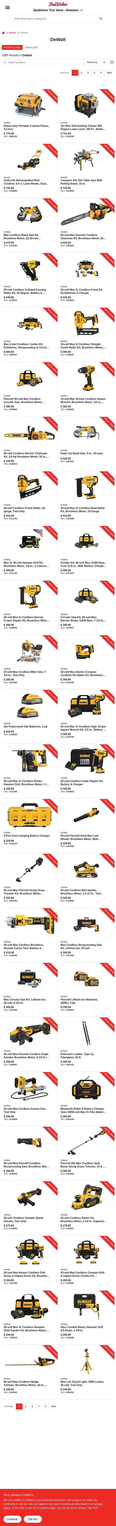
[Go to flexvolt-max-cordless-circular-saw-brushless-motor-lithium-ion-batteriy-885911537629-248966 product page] (30, 389)
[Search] (101, 18)
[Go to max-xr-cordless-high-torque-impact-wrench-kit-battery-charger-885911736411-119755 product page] (86, 717)
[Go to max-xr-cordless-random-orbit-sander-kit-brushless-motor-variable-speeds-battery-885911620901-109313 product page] (30, 1317)
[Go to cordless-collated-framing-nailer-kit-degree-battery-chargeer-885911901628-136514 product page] (30, 280)
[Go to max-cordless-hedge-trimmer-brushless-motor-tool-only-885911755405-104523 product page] (30, 1372)
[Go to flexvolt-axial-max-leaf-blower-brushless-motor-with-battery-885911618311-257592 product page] (86, 826)
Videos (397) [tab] (31, 47)
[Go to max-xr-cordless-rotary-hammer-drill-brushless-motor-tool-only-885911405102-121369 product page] (30, 771)
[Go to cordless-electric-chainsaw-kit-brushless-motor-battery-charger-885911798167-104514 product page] (30, 444)
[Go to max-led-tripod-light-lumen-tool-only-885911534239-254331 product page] (86, 1372)
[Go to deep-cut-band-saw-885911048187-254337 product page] (86, 444)
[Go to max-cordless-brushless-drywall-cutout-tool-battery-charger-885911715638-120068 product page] (30, 935)
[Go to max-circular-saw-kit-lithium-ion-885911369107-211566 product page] (30, 990)
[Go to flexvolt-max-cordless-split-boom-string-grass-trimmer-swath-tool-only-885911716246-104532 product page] (86, 1154)
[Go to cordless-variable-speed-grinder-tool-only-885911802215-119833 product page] (30, 1208)
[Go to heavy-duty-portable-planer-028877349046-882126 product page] (30, 116)
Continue (12, 1519)
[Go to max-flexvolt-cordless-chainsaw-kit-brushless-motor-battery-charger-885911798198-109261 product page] (86, 225)
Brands (12, 32)
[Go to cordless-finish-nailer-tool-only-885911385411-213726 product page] (30, 498)
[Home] (3, 32)
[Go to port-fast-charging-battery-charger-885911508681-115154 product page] (30, 826)
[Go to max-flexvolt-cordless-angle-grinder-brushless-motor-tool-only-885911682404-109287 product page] (30, 1044)
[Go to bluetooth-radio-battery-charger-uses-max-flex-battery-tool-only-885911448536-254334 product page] (86, 1099)
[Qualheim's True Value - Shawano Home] (58, 4)
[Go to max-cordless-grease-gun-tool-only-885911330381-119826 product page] (30, 1099)
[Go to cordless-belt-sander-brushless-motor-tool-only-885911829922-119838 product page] (86, 881)
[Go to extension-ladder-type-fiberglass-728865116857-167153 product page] (86, 1044)
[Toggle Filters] (112, 62)
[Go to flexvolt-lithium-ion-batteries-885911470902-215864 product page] (86, 990)
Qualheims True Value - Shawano (58, 10)
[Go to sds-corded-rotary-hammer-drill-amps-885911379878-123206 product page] (86, 1317)
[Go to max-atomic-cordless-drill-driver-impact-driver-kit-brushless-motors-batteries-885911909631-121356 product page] (30, 1263)
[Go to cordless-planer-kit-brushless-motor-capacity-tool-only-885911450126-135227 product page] (86, 1208)
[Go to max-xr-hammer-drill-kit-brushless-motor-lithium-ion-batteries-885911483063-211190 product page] (30, 553)
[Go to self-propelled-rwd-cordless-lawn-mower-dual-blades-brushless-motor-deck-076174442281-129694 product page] (30, 171)
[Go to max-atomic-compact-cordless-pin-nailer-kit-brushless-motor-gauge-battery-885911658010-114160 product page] (86, 662)
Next (109, 72)
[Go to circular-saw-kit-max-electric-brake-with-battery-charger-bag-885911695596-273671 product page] (86, 608)
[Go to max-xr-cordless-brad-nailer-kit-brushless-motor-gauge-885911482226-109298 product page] (86, 498)
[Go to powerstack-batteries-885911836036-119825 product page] (30, 717)
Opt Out (32, 1519)
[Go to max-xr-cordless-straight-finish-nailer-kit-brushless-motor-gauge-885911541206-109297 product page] (86, 335)
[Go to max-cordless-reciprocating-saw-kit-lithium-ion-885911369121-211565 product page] (86, 935)
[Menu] (7, 7)
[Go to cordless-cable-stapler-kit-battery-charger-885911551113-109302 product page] (86, 771)
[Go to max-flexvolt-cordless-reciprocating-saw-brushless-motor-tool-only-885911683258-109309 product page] (30, 1154)
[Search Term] (58, 18)
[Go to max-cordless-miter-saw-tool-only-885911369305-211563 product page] (30, 662)
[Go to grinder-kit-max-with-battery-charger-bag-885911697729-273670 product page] (86, 553)
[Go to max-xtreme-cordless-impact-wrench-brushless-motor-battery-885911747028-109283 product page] (86, 389)
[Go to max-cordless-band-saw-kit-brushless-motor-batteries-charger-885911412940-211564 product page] (30, 225)
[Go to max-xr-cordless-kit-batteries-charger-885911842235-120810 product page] (86, 280)
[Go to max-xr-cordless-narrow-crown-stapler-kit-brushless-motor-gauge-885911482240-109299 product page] (30, 608)
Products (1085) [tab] (12, 47)
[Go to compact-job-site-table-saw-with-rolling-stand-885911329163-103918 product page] (86, 171)
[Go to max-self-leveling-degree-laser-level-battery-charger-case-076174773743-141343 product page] (86, 116)
